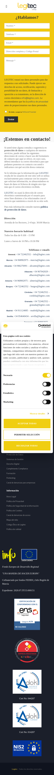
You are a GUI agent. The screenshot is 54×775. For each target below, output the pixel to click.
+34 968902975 (20, 260)
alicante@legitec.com (40, 266)
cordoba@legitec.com (40, 296)
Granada (28, 301)
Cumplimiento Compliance (17, 468)
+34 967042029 (40, 271)
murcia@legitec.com (40, 260)
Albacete (28, 272)
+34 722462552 (23, 254)
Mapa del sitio (12, 519)
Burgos (9, 286)
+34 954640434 (21, 316)
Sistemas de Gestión (14, 459)
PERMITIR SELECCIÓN (27, 435)
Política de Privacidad (29, 112)
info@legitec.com (30, 98)
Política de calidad (13, 529)
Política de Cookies (14, 510)
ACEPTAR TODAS (26, 423)
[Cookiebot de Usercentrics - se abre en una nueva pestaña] (38, 326)
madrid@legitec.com (40, 310)
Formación (10, 473)
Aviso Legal (11, 496)
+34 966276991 (19, 266)
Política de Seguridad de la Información (22, 505)
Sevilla (10, 316)
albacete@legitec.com (39, 275)
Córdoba (28, 292)
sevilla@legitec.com (40, 316)
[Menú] (7, 6)
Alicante (8, 266)
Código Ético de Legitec (16, 524)
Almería (8, 281)
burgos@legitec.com (40, 286)
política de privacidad (38, 101)
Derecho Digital (12, 463)
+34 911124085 (21, 310)
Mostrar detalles (37, 413)
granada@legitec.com (40, 305)
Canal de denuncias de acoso (18, 515)
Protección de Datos (14, 454)
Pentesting (10, 477)
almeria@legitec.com (40, 280)
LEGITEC (44, 173)
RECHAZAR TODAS (27, 446)
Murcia (9, 260)
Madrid (9, 311)
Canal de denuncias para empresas (20, 482)
